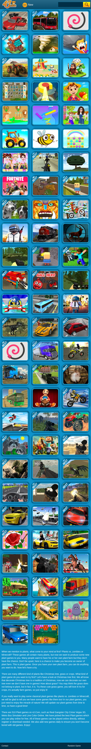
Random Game (74, 746)
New (27, 4)
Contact (5, 746)
